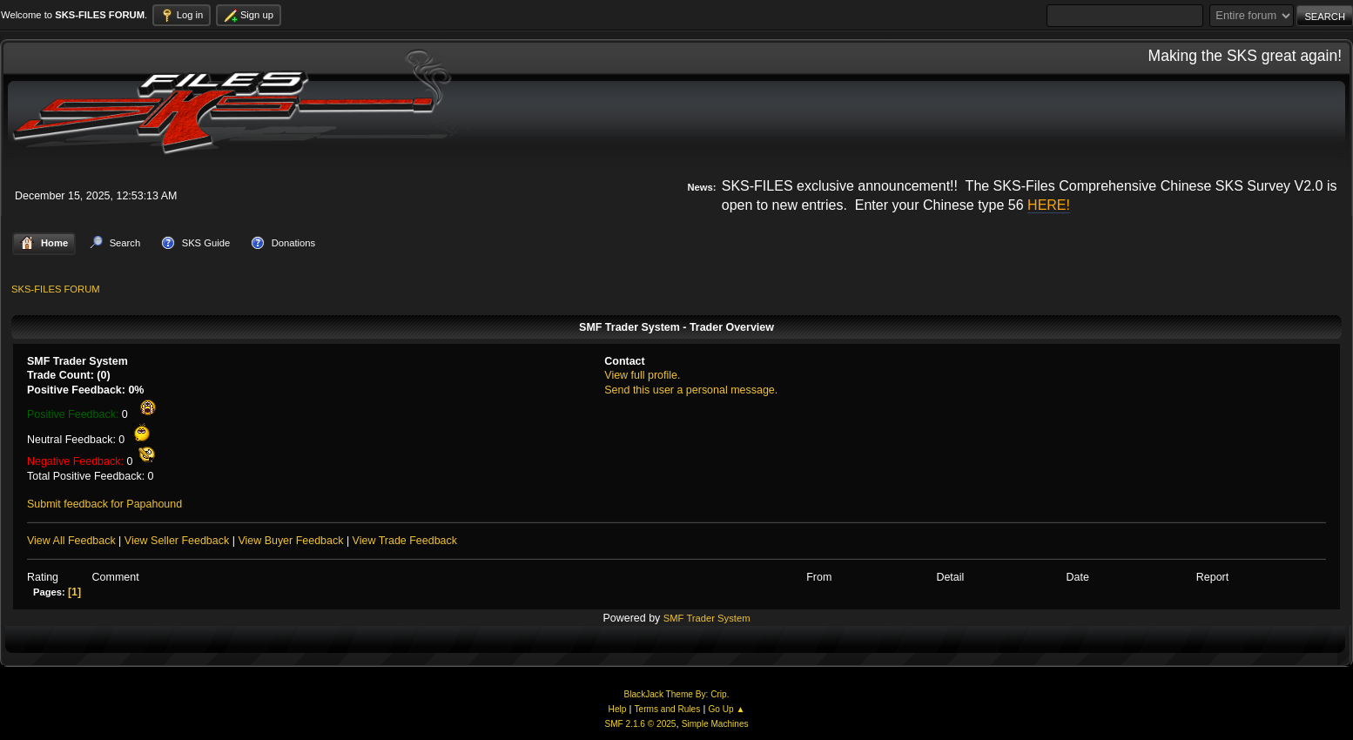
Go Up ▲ (726, 709)
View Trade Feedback (405, 541)
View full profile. (642, 375)
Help (618, 709)
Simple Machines (715, 724)
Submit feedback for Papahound (104, 504)
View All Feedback (71, 541)
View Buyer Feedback (290, 541)
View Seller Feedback (177, 541)
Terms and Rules (668, 709)
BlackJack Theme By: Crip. (677, 694)
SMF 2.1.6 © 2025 (640, 724)
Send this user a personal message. (690, 390)
